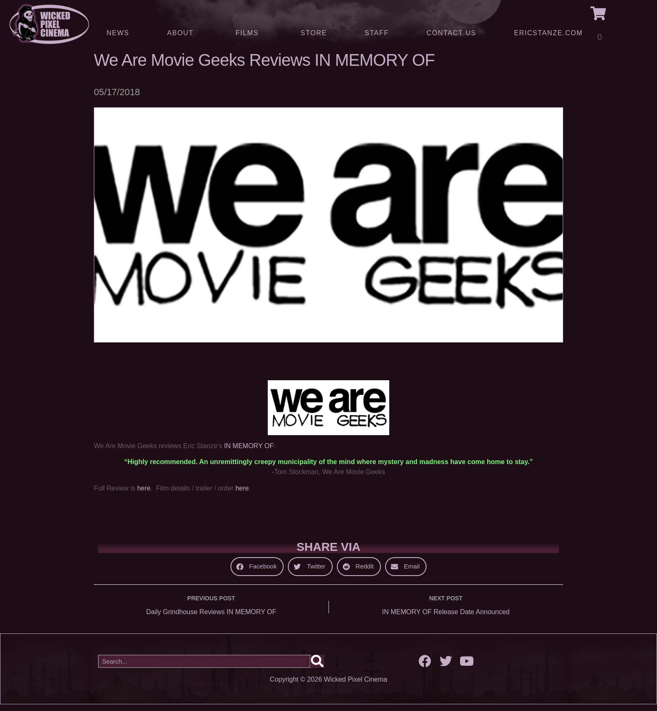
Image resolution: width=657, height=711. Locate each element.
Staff (376, 32)
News (117, 32)
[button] (257, 572)
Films (249, 33)
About (182, 33)
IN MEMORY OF (249, 452)
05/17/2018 (117, 98)
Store (313, 32)
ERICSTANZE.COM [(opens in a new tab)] (548, 32)
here (143, 494)
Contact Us (451, 32)
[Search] (317, 667)
